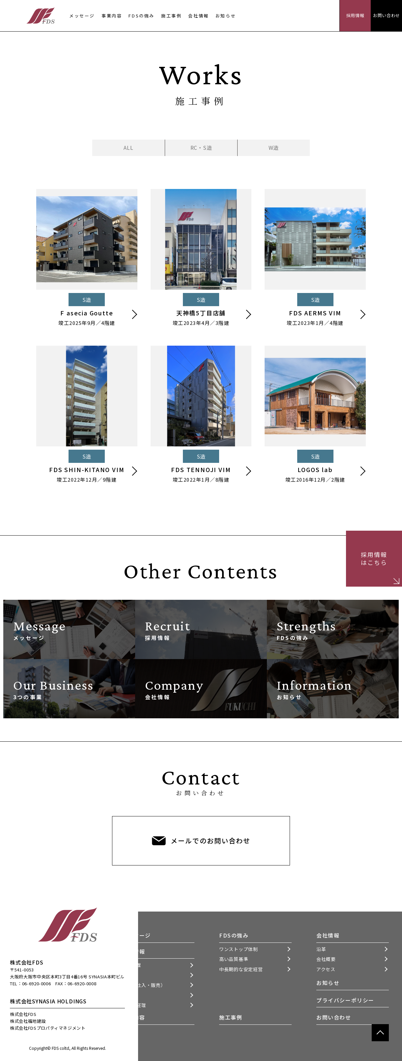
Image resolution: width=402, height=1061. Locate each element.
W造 (274, 147)
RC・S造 (201, 147)
